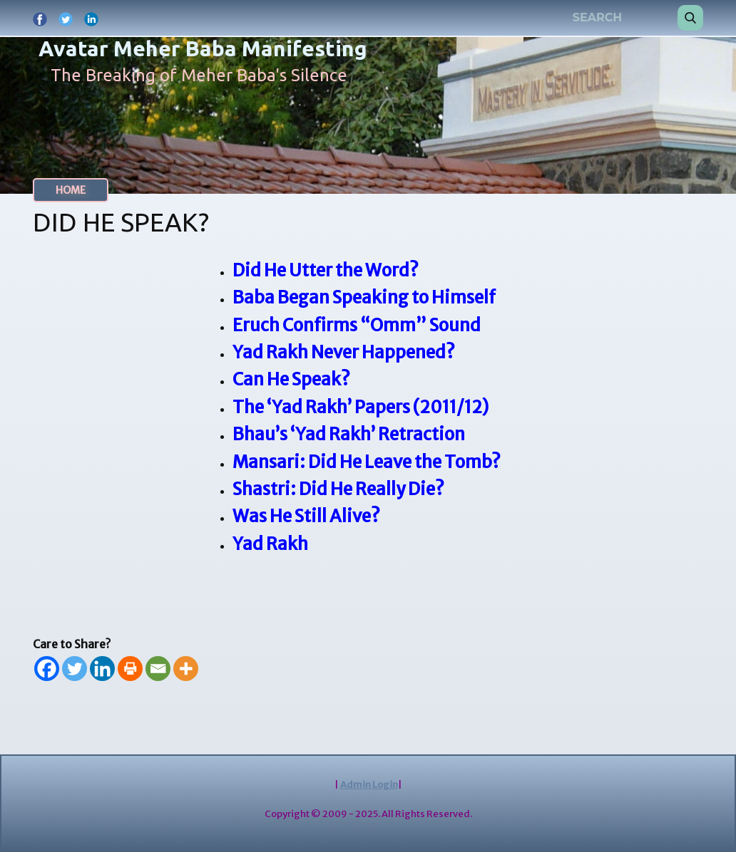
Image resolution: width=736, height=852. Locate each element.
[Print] (130, 668)
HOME (71, 190)
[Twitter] (74, 668)
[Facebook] (46, 668)
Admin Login (369, 785)
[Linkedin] (102, 668)
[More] (185, 668)
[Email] (157, 668)
